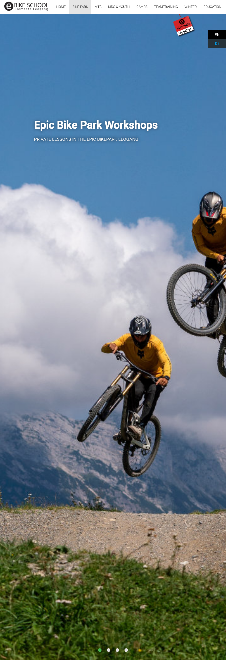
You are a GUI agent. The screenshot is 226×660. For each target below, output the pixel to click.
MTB (98, 7)
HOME (61, 7)
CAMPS (141, 7)
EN (217, 34)
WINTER (191, 7)
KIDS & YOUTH (119, 7)
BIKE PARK (80, 7)
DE (217, 43)
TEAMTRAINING (166, 7)
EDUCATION (212, 7)
